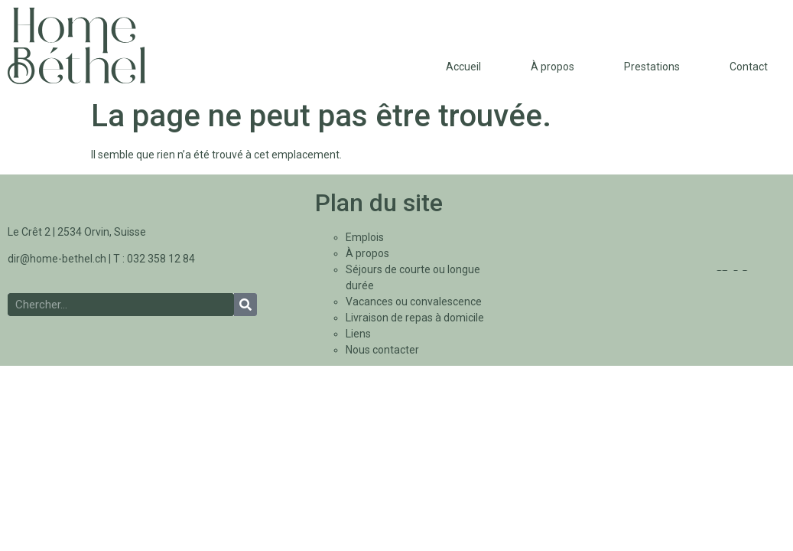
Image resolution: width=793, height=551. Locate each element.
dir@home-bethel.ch (57, 259)
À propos (552, 66)
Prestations (652, 66)
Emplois (365, 237)
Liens (358, 334)
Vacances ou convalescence (414, 301)
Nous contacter (382, 350)
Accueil (463, 66)
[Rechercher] (245, 304)
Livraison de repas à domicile (415, 317)
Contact (749, 66)
